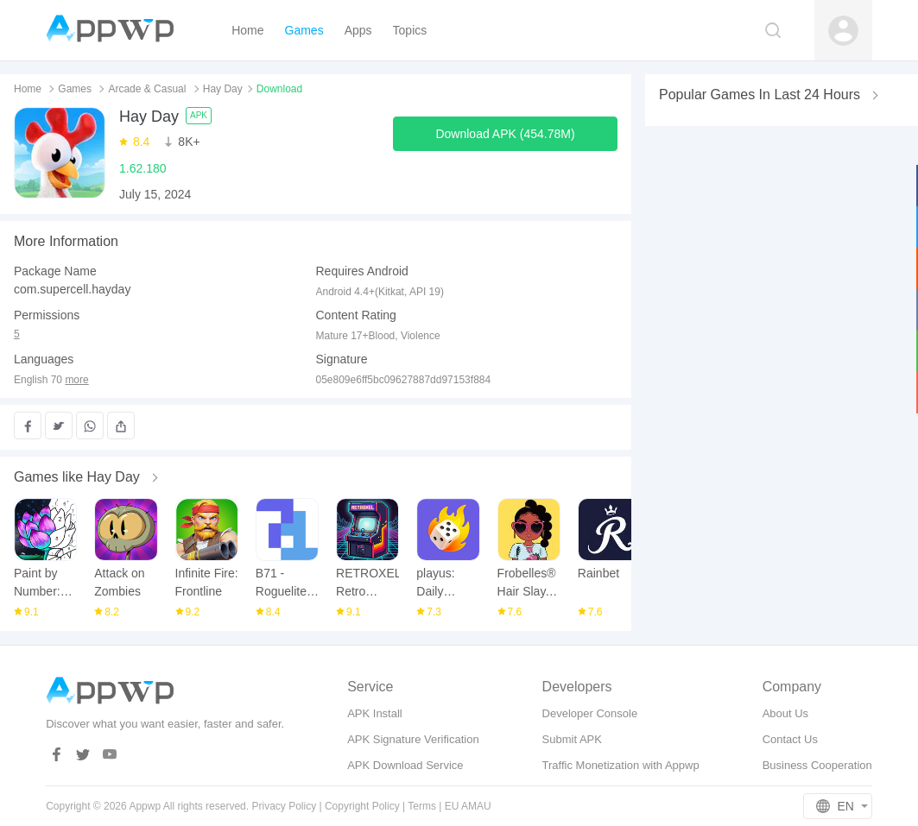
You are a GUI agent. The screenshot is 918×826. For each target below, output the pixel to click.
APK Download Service (405, 765)
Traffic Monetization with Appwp (621, 765)
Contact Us (790, 739)
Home (27, 89)
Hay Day (223, 89)
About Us (785, 713)
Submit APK (572, 739)
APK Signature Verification (412, 739)
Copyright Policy (362, 806)
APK (198, 115)
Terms (422, 806)
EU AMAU (468, 806)
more (76, 380)
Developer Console (590, 713)
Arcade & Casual (147, 89)
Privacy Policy (283, 806)
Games (75, 89)
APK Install (374, 713)
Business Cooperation (817, 765)
